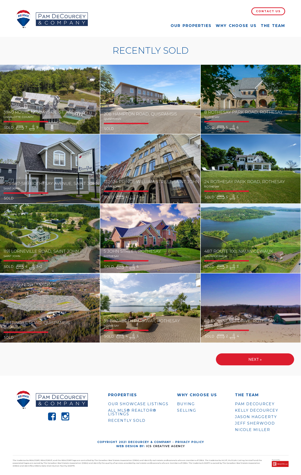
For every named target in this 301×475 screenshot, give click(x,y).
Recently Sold (127, 420)
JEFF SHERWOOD (255, 423)
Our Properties (191, 25)
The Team (273, 25)
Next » (255, 359)
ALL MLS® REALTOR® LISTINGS (132, 412)
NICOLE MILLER (252, 430)
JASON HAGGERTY (256, 417)
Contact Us (268, 11)
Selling (186, 410)
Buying (186, 404)
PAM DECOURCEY (255, 404)
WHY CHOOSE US (197, 395)
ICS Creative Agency (165, 446)
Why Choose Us (236, 25)
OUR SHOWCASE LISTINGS (138, 404)
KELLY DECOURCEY (256, 410)
